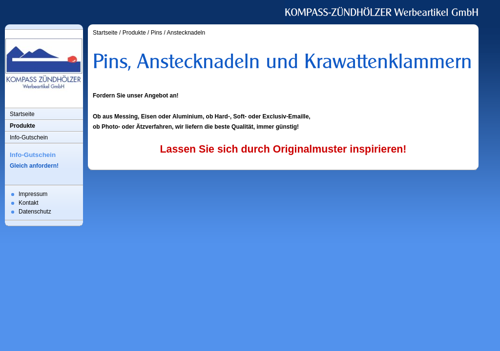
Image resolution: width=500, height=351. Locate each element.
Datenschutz (35, 211)
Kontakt (29, 202)
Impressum (33, 194)
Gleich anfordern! (34, 165)
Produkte (22, 125)
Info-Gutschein (29, 137)
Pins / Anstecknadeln (178, 32)
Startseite (22, 114)
